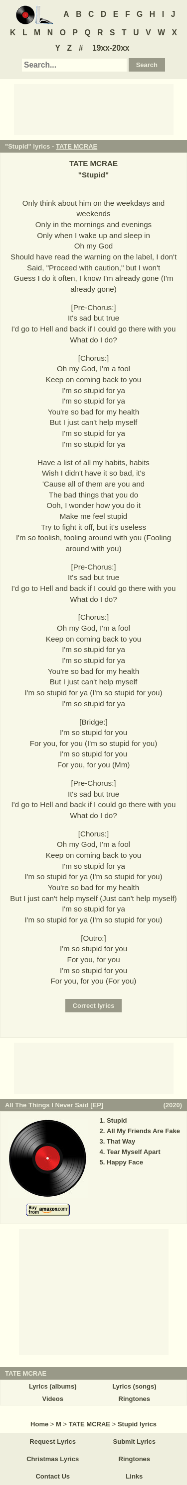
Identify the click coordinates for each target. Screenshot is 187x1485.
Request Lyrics (52, 1441)
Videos (52, 1398)
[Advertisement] (94, 109)
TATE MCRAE (76, 146)
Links (134, 1476)
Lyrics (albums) (53, 1386)
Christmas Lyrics (52, 1459)
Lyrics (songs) (134, 1386)
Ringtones (135, 1398)
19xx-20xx (111, 48)
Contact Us (52, 1476)
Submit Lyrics (134, 1441)
